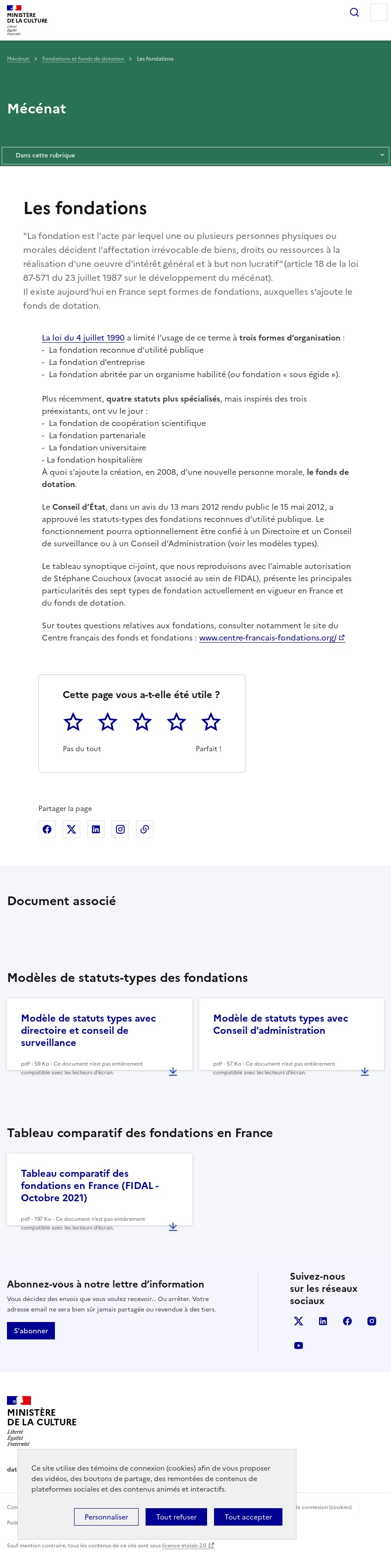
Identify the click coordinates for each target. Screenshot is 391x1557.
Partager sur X (71, 829)
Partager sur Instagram (120, 829)
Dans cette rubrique (195, 155)
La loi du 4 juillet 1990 (83, 338)
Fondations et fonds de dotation (83, 59)
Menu (379, 12)
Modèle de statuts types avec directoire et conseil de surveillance (88, 1030)
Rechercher (354, 12)
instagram (372, 1321)
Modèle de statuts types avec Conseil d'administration (280, 1024)
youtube (298, 1345)
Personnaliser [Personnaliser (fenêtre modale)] (106, 1517)
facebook (347, 1321)
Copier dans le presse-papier (144, 829)
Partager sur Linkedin (96, 829)
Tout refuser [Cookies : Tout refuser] (176, 1517)
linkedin (323, 1321)
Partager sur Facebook (47, 829)
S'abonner (31, 1330)
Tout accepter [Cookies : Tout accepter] (248, 1517)
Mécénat (19, 59)
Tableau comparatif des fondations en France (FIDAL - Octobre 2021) (89, 1185)
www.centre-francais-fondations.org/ (268, 638)
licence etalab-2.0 (184, 1546)
